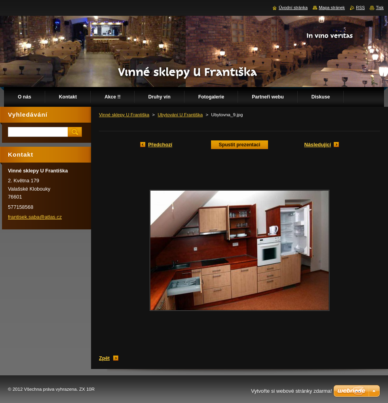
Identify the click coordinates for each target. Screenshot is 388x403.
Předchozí (160, 145)
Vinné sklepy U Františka (124, 114)
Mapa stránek (332, 7)
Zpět (104, 358)
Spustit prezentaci (240, 145)
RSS (360, 7)
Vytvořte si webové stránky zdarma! (291, 391)
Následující (317, 145)
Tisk (380, 7)
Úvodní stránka (293, 7)
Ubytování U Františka (180, 114)
